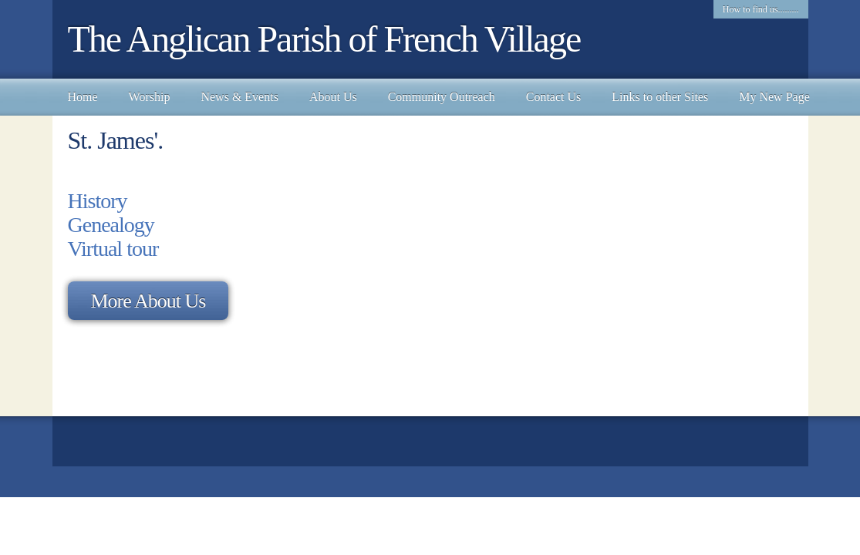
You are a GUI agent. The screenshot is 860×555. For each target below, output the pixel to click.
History (97, 201)
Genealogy (111, 225)
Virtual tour (113, 249)
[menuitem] (82, 97)
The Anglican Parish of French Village (324, 38)
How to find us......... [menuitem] (761, 9)
